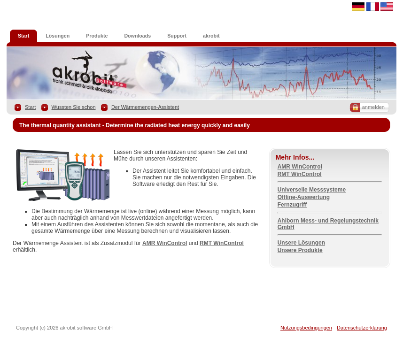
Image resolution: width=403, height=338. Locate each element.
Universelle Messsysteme (312, 189)
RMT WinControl (222, 243)
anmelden (373, 107)
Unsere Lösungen (301, 242)
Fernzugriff (292, 204)
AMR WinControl (164, 243)
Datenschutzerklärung (362, 327)
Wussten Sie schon (74, 107)
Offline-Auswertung (304, 197)
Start (30, 107)
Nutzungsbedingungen (306, 327)
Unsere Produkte (300, 250)
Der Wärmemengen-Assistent (145, 107)
